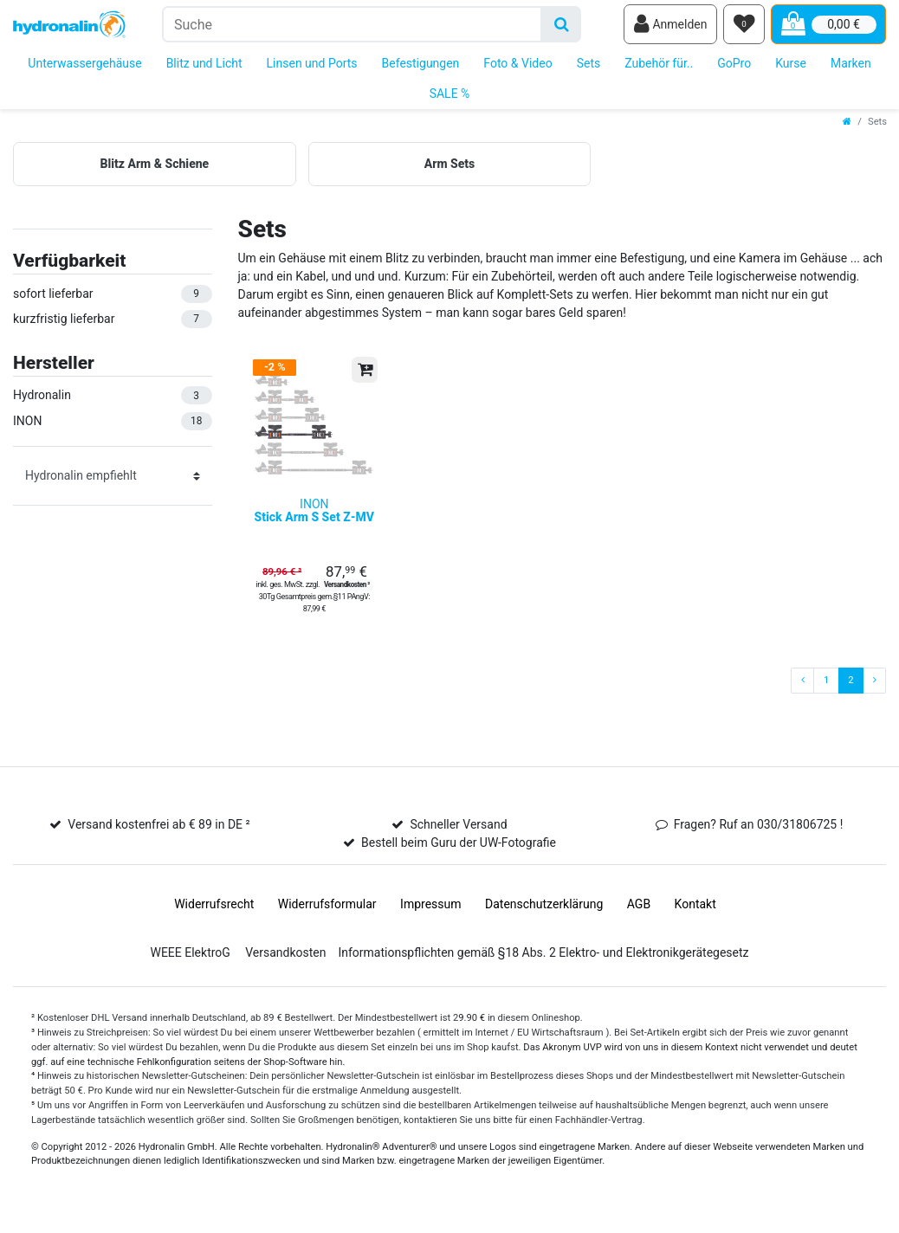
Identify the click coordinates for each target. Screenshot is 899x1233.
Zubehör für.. (658, 67)
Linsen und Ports (312, 67)
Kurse (790, 67)
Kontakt (695, 916)
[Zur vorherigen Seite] (802, 693)
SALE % (450, 98)
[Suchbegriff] (352, 26)
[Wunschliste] (744, 27)
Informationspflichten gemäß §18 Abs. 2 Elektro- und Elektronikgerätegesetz (543, 965)
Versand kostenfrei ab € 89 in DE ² (158, 836)
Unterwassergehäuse (84, 67)
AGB (638, 916)
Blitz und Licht (204, 67)
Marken (851, 67)
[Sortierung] (112, 479)
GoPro (734, 67)
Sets (589, 67)
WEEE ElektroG (190, 965)
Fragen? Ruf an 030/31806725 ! (759, 836)
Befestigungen (421, 67)
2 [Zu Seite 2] (850, 692)
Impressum (430, 916)
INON (314, 522)
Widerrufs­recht (214, 916)
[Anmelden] (670, 27)
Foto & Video (517, 67)
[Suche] (561, 26)
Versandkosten (285, 965)
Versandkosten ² (347, 596)
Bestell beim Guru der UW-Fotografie (458, 855)
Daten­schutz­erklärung (544, 916)
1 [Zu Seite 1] (826, 692)
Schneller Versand (458, 836)
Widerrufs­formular (327, 916)
